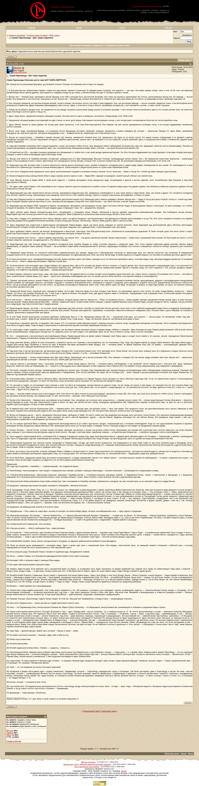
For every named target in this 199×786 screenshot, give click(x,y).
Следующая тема (108, 711)
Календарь (86, 45)
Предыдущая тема (91, 711)
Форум (79, 28)
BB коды (10, 731)
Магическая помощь (154, 6)
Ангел (17, 67)
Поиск (127, 45)
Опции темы (184, 60)
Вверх (191, 754)
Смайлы (10, 733)
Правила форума (14, 741)
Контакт (168, 28)
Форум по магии (137, 6)
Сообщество (98, 45)
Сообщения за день (114, 45)
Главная (31, 28)
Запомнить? (186, 35)
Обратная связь (172, 754)
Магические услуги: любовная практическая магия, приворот (87, 764)
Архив (183, 754)
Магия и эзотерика (17, 35)
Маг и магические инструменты (86, 767)
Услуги (122, 28)
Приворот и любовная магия (62, 7)
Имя (175, 32)
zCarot (123, 771)
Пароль (176, 38)
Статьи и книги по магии (37, 35)
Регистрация (75, 45)
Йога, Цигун (55, 35)
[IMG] (9, 735)
